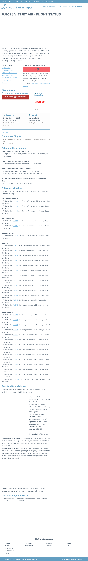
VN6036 (16, 379)
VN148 (15, 374)
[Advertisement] (44, 32)
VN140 (15, 359)
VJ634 (15, 270)
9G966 (15, 206)
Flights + (45, 6)
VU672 (15, 236)
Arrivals (7, 546)
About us (34, 559)
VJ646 (15, 300)
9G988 (15, 211)
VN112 (15, 325)
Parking (65, 6)
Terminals (52, 6)
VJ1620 (15, 246)
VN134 (15, 349)
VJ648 (15, 305)
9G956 (15, 201)
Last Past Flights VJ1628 (7, 81)
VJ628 (15, 255)
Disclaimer (23, 559)
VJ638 (15, 280)
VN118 (15, 330)
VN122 (15, 335)
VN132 (15, 344)
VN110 (15, 320)
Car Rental (72, 6)
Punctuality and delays (9, 78)
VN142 (15, 364)
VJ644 (15, 295)
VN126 (15, 340)
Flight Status (6, 68)
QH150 (15, 221)
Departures (9, 548)
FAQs (85, 6)
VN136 (15, 354)
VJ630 (15, 260)
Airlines (7, 553)
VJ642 (15, 290)
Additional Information (9, 73)
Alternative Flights (8, 75)
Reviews (79, 6)
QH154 (15, 226)
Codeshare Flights (8, 70)
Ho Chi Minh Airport (21, 7)
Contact (29, 559)
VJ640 (15, 285)
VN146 (15, 369)
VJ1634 (15, 250)
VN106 (15, 315)
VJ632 (15, 265)
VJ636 (15, 275)
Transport (59, 6)
